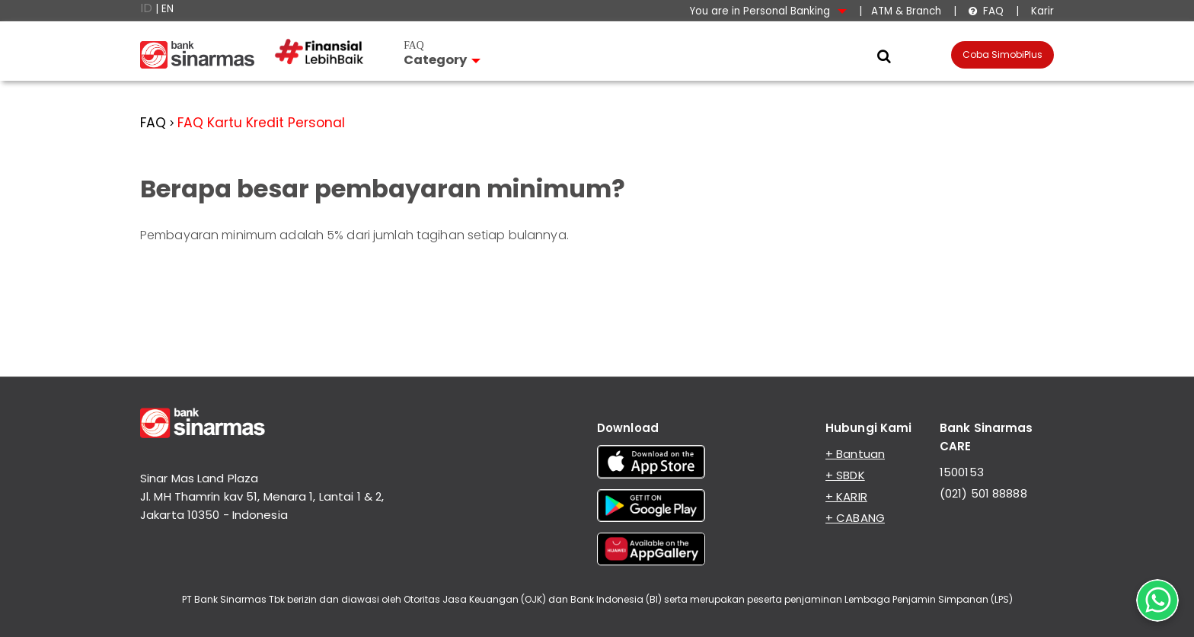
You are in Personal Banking (768, 11)
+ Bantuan (855, 454)
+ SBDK (845, 475)
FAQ (986, 11)
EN (167, 9)
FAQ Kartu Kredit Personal (261, 123)
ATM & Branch (906, 11)
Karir (1041, 11)
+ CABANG (855, 518)
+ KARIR (846, 496)
